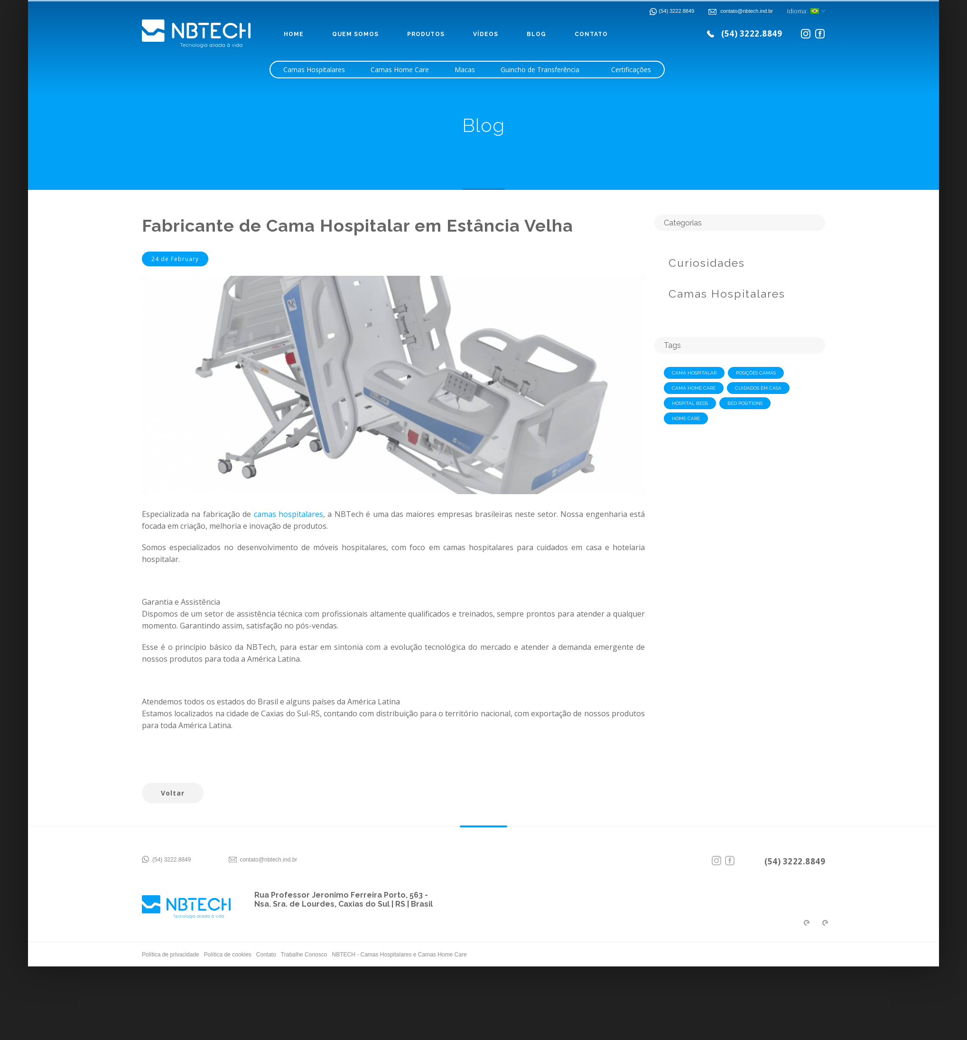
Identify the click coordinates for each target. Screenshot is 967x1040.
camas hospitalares (288, 514)
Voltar (173, 792)
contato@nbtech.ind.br (268, 859)
